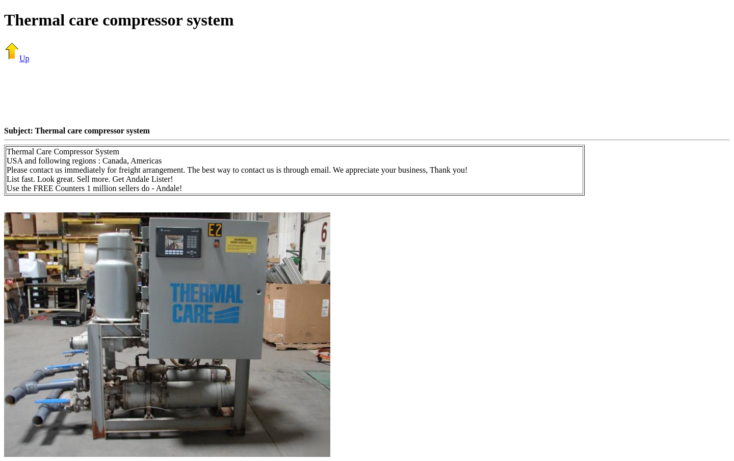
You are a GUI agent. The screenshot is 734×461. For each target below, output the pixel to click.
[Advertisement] (367, 94)
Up (17, 58)
